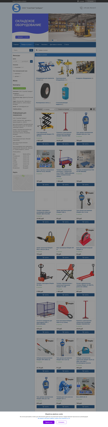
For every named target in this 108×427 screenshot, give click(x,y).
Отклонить (61, 422)
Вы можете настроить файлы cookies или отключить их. (53, 418)
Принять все (48, 422)
